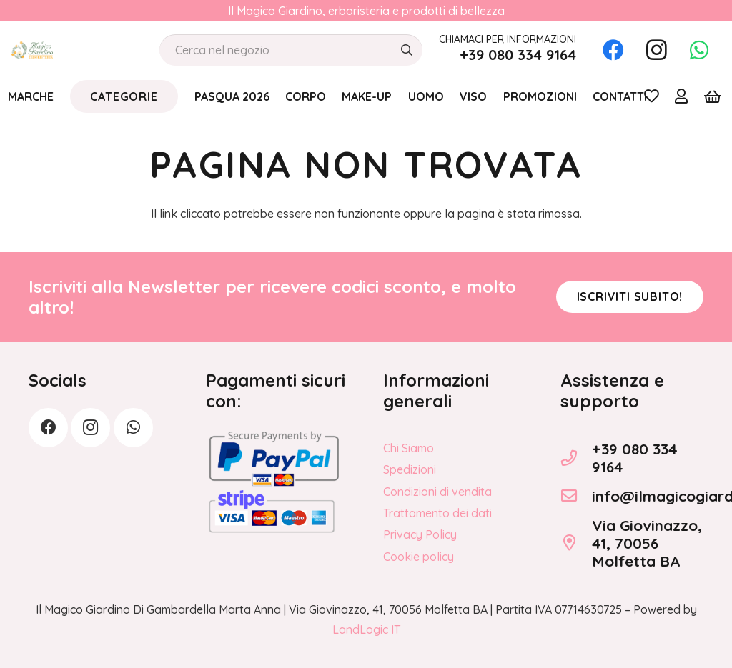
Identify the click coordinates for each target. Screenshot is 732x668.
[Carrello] (712, 96)
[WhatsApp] (699, 50)
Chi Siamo (408, 448)
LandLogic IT (366, 629)
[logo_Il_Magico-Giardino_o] (32, 50)
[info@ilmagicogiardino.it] (576, 496)
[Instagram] (656, 50)
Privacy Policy (420, 534)
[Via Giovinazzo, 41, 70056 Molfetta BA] (576, 543)
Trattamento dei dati (437, 513)
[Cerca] (406, 50)
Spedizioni (409, 469)
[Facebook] (613, 50)
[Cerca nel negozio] (291, 50)
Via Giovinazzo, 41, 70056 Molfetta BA (647, 543)
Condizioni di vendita (437, 491)
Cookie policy (418, 556)
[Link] (681, 95)
